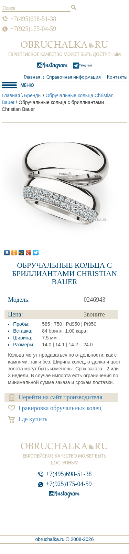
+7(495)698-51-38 (33, 18)
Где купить (27, 419)
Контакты (117, 77)
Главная (32, 77)
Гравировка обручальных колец (54, 408)
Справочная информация (73, 77)
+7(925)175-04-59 (33, 28)
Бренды (33, 95)
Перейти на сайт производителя (55, 397)
